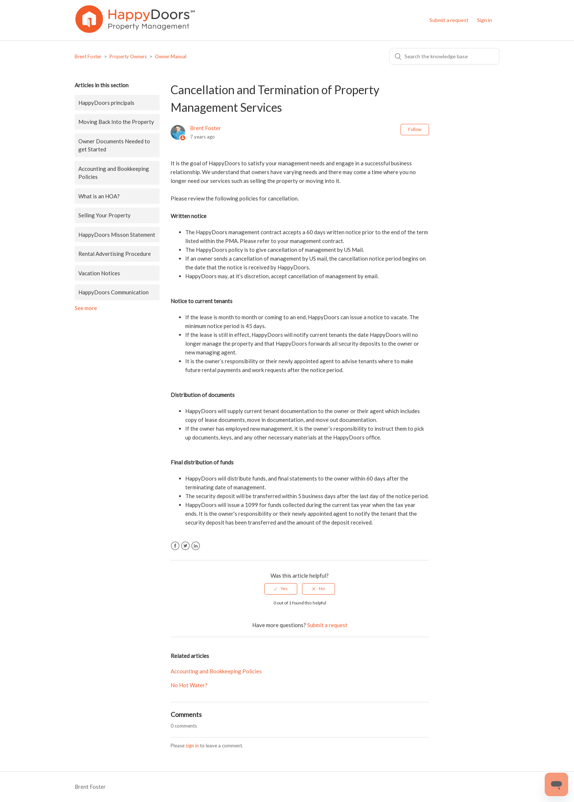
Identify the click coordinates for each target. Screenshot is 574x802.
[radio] (280, 588)
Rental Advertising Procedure (114, 253)
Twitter (185, 546)
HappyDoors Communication (113, 292)
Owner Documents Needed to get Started (114, 145)
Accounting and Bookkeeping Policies (113, 172)
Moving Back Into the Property (116, 121)
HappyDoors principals (106, 102)
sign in (192, 745)
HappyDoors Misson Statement (116, 234)
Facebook (175, 546)
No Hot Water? (189, 685)
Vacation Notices (99, 273)
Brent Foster (88, 56)
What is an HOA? (99, 196)
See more (86, 308)
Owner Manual (170, 56)
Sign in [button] (484, 20)
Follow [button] (414, 129)
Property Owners (128, 56)
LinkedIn (195, 546)
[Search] (444, 56)
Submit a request (449, 20)
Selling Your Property (104, 215)
